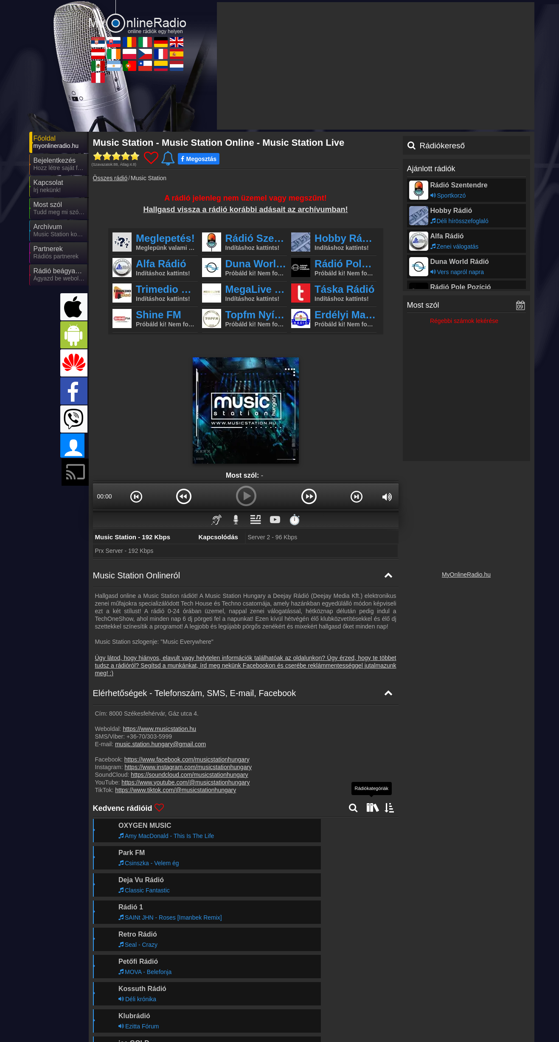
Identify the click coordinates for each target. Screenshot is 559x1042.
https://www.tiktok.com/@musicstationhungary (175, 790)
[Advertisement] (375, 65)
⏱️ (294, 519)
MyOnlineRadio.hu (466, 574)
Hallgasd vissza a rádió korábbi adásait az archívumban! (245, 209)
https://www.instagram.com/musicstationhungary (188, 767)
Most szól (423, 305)
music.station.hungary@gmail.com (160, 744)
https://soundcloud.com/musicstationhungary (189, 774)
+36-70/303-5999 (149, 736)
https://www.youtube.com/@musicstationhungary (185, 782)
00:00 (104, 496)
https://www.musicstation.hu (159, 728)
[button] (136, 496)
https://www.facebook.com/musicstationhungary (187, 759)
